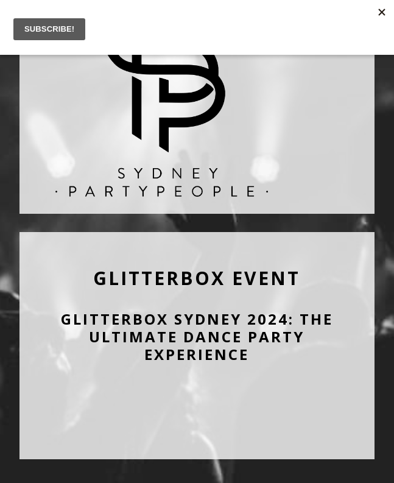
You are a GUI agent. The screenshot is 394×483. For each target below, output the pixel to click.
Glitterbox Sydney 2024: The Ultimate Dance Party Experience (197, 336)
